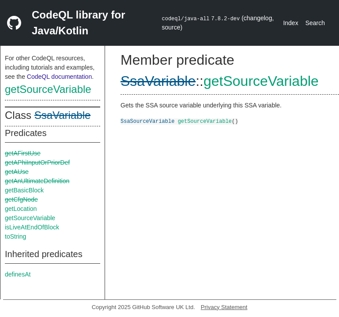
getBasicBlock (24, 190)
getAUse (17, 171)
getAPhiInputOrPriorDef (37, 162)
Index (290, 22)
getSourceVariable (48, 89)
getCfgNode (21, 199)
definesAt (17, 274)
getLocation (21, 208)
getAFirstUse (23, 153)
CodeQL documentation (59, 76)
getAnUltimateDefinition (37, 180)
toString (15, 236)
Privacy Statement (224, 307)
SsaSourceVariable (147, 121)
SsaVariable (62, 115)
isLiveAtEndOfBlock (32, 227)
